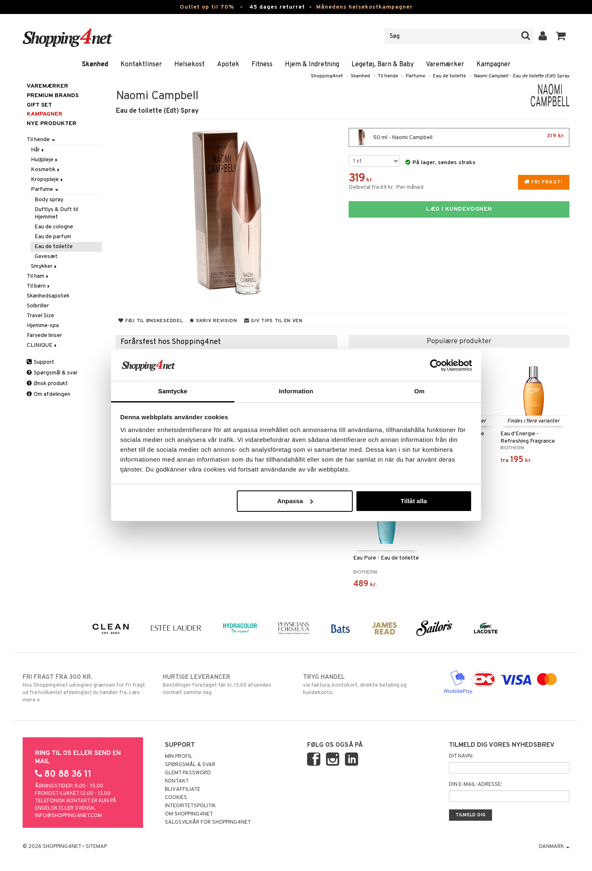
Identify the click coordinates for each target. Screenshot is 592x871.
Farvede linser (44, 335)
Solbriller (38, 305)
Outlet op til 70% (207, 7)
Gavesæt (46, 256)
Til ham (38, 276)
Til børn (39, 286)
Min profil (178, 756)
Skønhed (95, 64)
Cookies (176, 797)
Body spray (49, 199)
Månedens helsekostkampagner (364, 7)
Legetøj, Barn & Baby (383, 64)
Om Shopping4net (189, 814)
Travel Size (40, 315)
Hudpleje (45, 159)
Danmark (554, 846)
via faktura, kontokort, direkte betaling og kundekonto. (366, 684)
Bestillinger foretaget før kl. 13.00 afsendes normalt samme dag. (226, 684)
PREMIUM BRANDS (53, 95)
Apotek (228, 64)
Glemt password (188, 773)
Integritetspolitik (190, 806)
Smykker (44, 266)
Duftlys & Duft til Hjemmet (56, 213)
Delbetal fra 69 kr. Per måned (386, 187)
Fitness (262, 64)
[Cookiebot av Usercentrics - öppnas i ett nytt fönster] (436, 365)
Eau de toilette (449, 76)
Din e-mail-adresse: (475, 784)
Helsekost (189, 64)
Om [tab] (419, 391)
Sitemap (96, 846)
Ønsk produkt (47, 383)
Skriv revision (213, 321)
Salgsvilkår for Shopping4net (208, 822)
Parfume (415, 76)
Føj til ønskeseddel (150, 321)
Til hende (388, 76)
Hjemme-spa (43, 325)
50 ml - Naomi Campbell (459, 137)
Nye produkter (51, 123)
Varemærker (445, 64)
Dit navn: (461, 756)
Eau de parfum (53, 236)
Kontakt (177, 781)
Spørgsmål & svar (52, 372)
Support (40, 362)
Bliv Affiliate (182, 789)
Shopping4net (327, 76)
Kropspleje (47, 179)
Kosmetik (46, 169)
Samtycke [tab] (172, 391)
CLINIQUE (42, 345)
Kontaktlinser (141, 64)
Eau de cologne (54, 226)
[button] (561, 36)
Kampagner (493, 64)
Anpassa (295, 500)
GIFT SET (39, 105)
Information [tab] (296, 391)
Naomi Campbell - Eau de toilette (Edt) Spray (521, 76)
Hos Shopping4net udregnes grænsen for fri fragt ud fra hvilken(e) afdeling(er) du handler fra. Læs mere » (86, 688)
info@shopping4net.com (68, 816)
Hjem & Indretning (312, 64)
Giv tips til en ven (273, 321)
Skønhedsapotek (48, 296)
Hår (38, 149)
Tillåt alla (413, 500)
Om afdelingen (48, 394)
